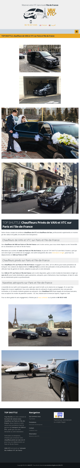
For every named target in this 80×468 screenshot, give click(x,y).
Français (44, 25)
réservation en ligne (58, 253)
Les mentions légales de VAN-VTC (54, 465)
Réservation (33, 434)
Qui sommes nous (35, 416)
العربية (53, 25)
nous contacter (43, 297)
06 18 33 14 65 (31, 25)
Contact (31, 428)
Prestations (32, 422)
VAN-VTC (30, 465)
